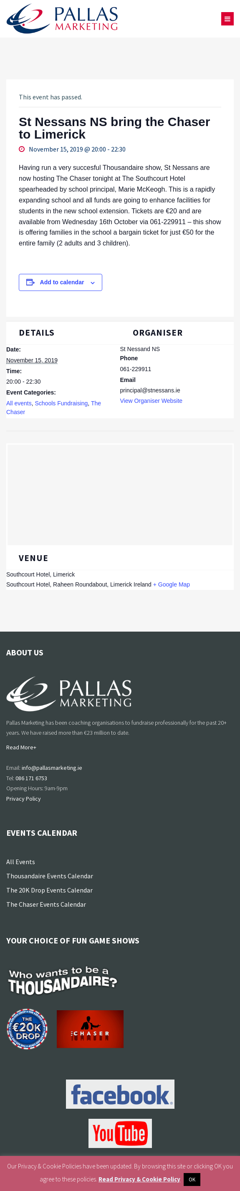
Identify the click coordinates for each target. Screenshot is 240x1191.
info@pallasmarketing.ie (52, 767)
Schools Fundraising (61, 403)
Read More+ (21, 747)
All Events (20, 861)
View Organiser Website (151, 400)
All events (19, 403)
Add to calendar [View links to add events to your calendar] (62, 282)
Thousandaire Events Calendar (49, 876)
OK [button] (192, 1179)
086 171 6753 (31, 778)
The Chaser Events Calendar (46, 904)
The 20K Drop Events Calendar (49, 890)
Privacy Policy (23, 798)
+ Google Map (171, 584)
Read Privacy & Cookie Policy (139, 1179)
